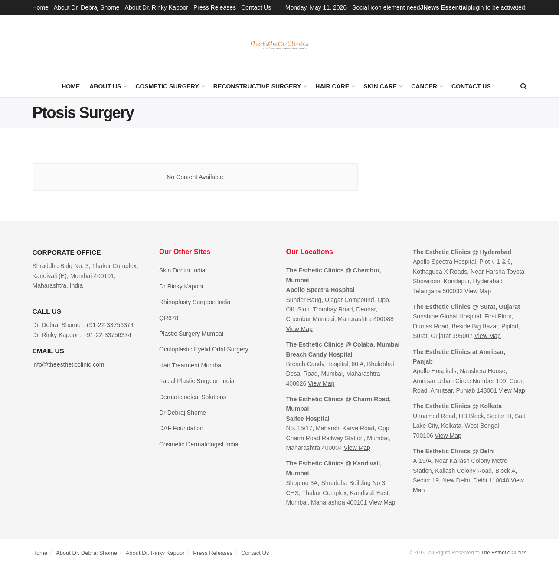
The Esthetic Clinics (503, 553)
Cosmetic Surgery (167, 86)
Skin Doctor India (182, 270)
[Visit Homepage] (280, 45)
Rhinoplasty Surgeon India (194, 301)
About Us (105, 86)
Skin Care (380, 86)
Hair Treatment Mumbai (190, 365)
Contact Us (256, 7)
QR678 (168, 318)
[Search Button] (523, 86)
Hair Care (332, 86)
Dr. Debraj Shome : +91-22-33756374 (83, 324)
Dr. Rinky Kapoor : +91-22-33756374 (82, 334)
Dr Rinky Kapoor (181, 286)
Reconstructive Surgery (257, 86)
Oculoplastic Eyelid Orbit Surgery (203, 349)
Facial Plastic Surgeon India (197, 380)
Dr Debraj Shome (182, 412)
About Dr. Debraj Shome (87, 7)
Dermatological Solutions (192, 396)
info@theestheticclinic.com (69, 364)
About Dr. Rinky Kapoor (156, 7)
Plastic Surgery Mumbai (191, 333)
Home (41, 7)
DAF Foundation (181, 428)
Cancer (424, 86)
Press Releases (214, 7)
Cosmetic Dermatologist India (199, 444)
